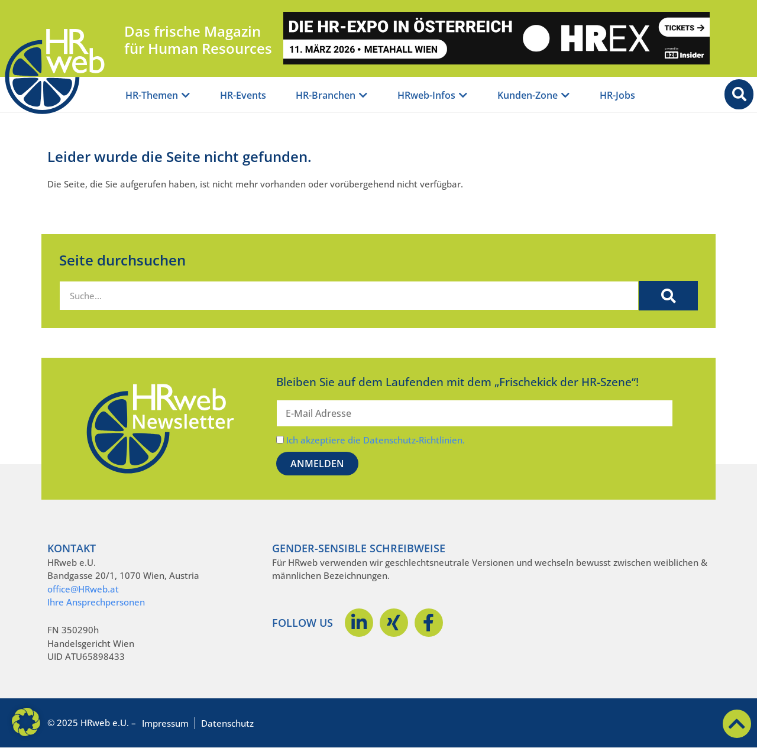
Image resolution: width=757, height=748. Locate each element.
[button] (26, 722)
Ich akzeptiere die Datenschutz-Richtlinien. (375, 440)
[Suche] (668, 295)
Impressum (165, 723)
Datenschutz (227, 723)
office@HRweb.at (83, 589)
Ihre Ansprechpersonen (96, 602)
